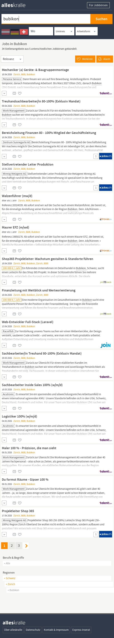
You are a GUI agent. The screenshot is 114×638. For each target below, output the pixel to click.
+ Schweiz (9, 578)
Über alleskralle (13, 630)
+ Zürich (10, 584)
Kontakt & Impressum (56, 630)
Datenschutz (33, 630)
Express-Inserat (81, 630)
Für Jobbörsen (98, 5)
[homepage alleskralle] (16, 4)
